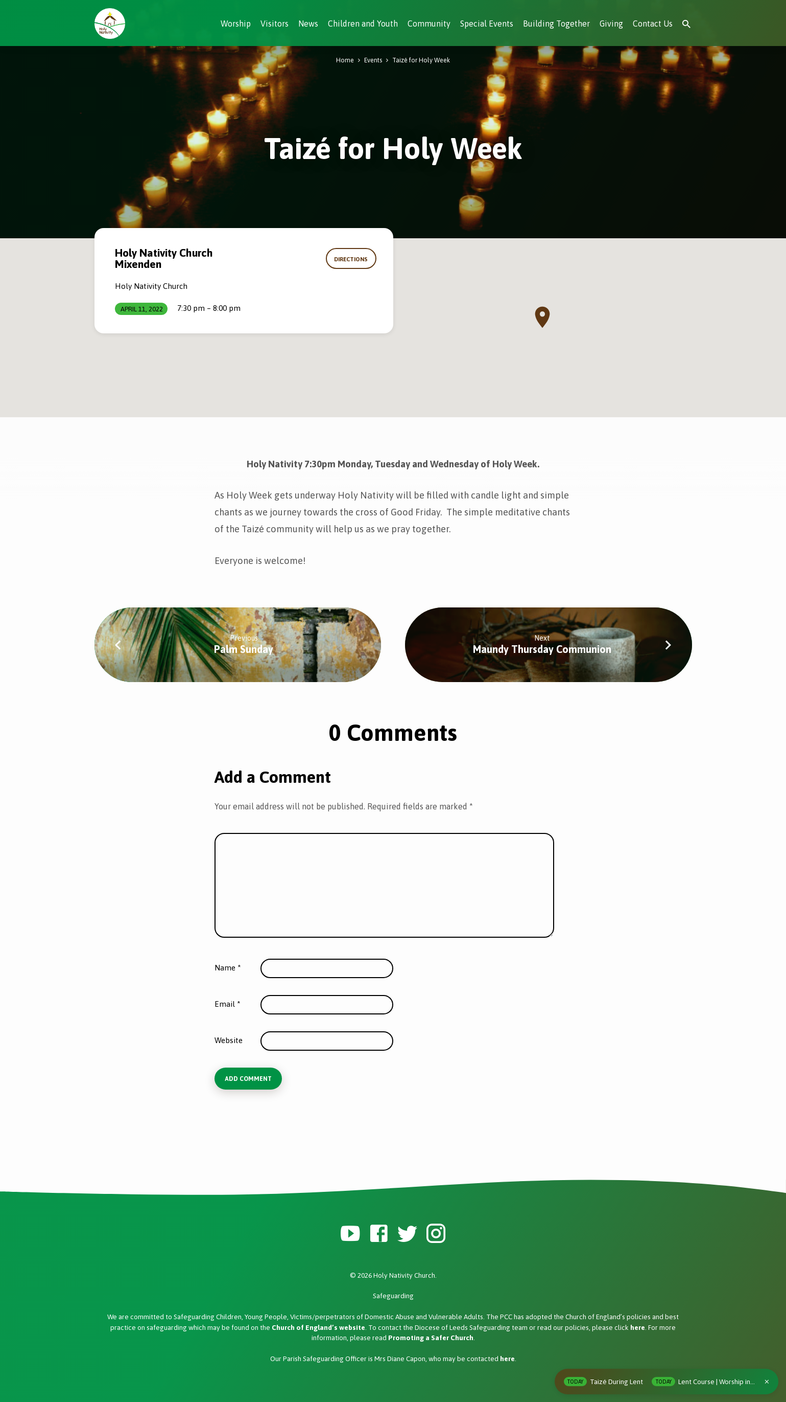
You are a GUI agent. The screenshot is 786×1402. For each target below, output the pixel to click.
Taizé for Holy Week (421, 60)
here (637, 1327)
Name (228, 967)
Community (429, 23)
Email (228, 1004)
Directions (351, 259)
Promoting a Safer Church (430, 1337)
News (308, 23)
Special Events (486, 23)
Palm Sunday (243, 649)
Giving (611, 23)
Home (345, 60)
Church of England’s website (318, 1327)
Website (229, 1040)
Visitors (274, 23)
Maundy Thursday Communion (542, 649)
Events (373, 60)
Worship (236, 23)
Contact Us (653, 23)
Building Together (556, 23)
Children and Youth (363, 23)
